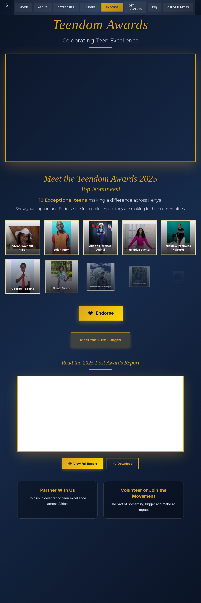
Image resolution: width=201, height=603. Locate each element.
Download (122, 464)
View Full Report (82, 464)
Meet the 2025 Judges (100, 340)
